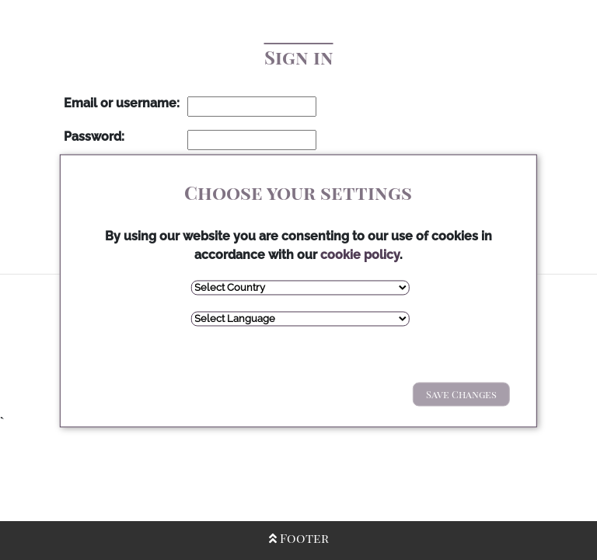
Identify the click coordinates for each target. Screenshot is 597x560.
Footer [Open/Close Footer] (299, 538)
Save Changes (461, 394)
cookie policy (360, 254)
